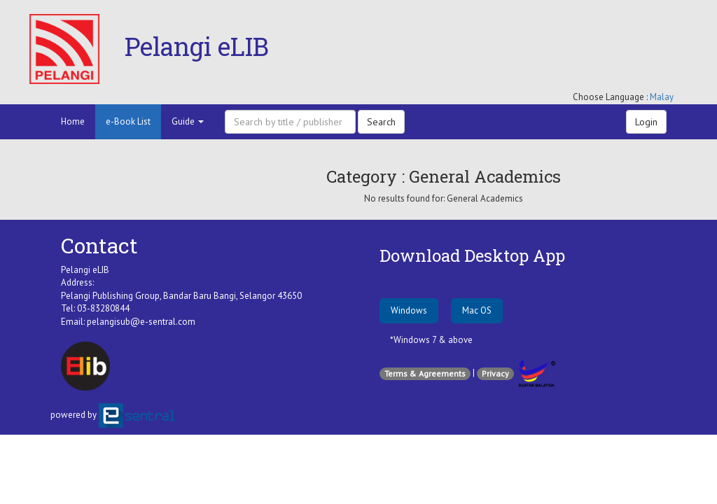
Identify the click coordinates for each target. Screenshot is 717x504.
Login (646, 121)
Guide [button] (188, 121)
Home (73, 121)
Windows (409, 310)
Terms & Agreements (425, 373)
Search (381, 121)
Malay (662, 97)
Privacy (495, 373)
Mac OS (477, 310)
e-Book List (128, 121)
